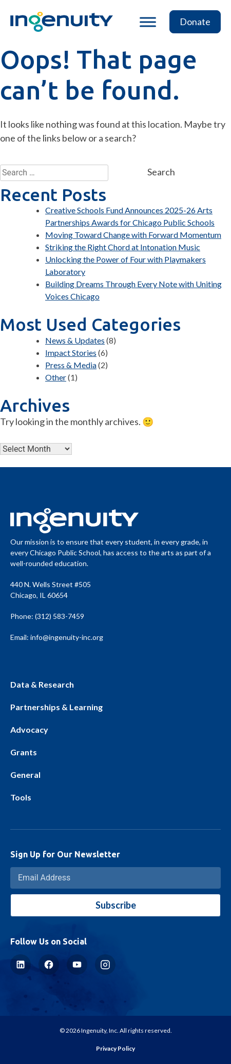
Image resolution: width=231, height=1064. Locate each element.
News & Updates (75, 340)
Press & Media (71, 365)
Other (55, 377)
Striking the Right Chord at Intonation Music (122, 247)
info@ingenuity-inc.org (66, 637)
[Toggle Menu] (148, 22)
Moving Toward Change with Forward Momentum (133, 234)
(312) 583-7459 (59, 616)
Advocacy (29, 729)
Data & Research (42, 684)
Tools (20, 797)
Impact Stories (71, 352)
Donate (195, 21)
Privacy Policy (115, 1048)
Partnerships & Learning (56, 707)
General (25, 774)
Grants (23, 752)
